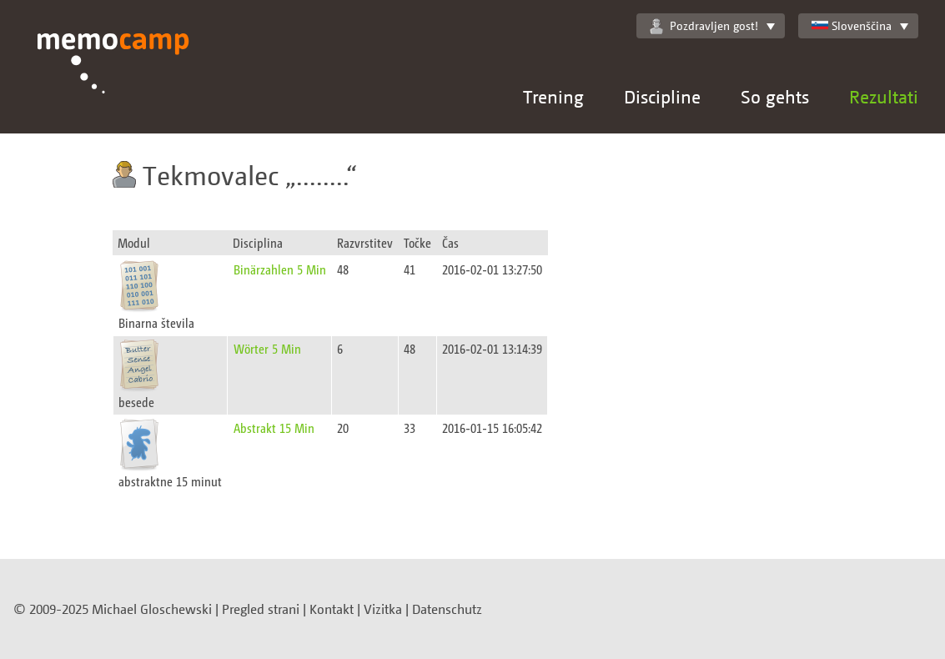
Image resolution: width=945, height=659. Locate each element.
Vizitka (383, 609)
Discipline (662, 96)
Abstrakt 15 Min (274, 427)
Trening (553, 96)
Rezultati (883, 96)
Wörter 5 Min (267, 348)
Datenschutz (447, 609)
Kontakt (331, 609)
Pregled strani (260, 609)
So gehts (775, 96)
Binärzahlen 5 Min (280, 269)
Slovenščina (852, 25)
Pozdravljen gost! (704, 25)
